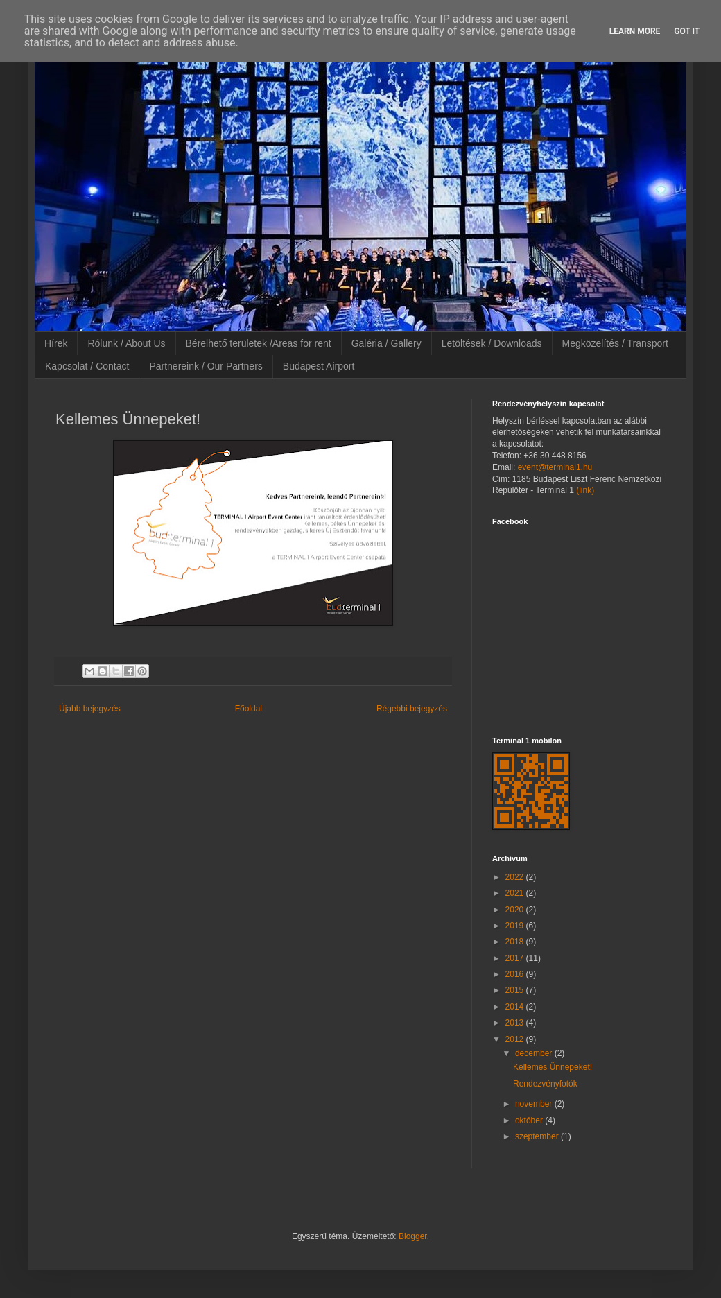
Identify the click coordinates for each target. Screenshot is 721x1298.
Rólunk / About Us (126, 343)
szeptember (538, 1136)
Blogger (413, 1236)
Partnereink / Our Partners (205, 366)
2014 (515, 1007)
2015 (515, 990)
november (535, 1104)
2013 (515, 1023)
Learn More (635, 31)
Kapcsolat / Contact (87, 366)
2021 (515, 893)
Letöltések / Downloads (492, 343)
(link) (585, 490)
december (535, 1053)
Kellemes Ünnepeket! (552, 1067)
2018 (515, 941)
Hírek (55, 343)
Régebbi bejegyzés (411, 708)
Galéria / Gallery (386, 343)
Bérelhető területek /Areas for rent (258, 343)
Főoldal (248, 708)
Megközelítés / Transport (615, 343)
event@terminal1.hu (555, 467)
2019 (515, 926)
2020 (515, 910)
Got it (687, 31)
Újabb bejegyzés (90, 708)
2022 (515, 877)
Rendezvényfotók (545, 1084)
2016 (515, 974)
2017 (515, 958)
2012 (515, 1039)
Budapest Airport (319, 366)
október (530, 1120)
